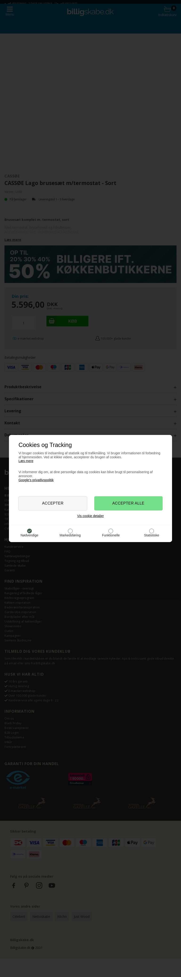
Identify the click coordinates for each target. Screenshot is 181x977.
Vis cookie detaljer (90, 516)
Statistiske (151, 535)
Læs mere (25, 461)
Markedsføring (70, 535)
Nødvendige (29, 535)
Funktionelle (111, 535)
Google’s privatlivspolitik (35, 480)
